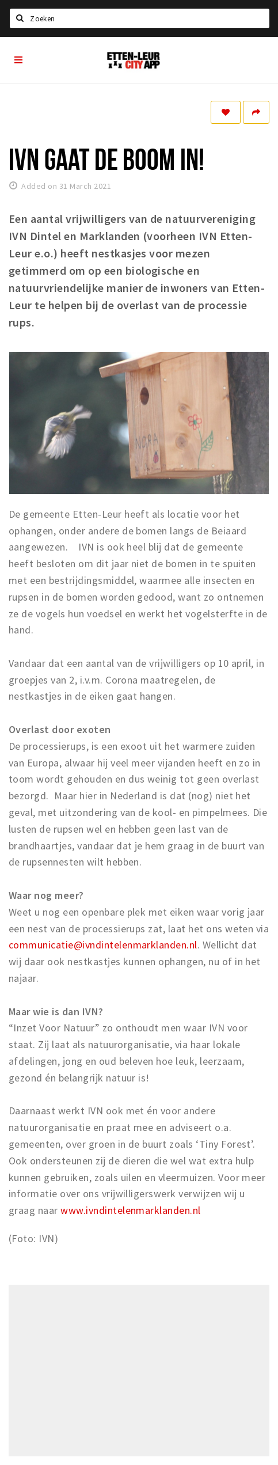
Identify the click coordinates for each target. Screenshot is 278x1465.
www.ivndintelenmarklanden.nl (130, 1210)
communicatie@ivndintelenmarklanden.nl (103, 944)
